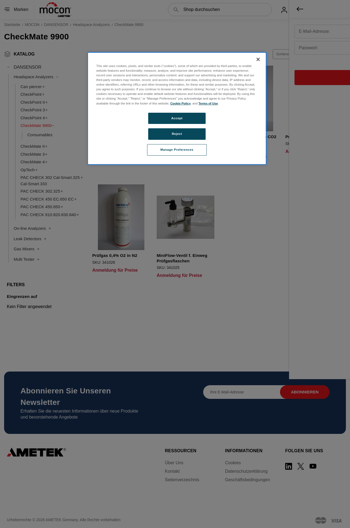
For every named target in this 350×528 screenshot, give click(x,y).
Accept (176, 118)
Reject (177, 133)
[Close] (258, 59)
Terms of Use (208, 103)
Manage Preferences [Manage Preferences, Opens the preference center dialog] (177, 149)
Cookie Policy (180, 103)
